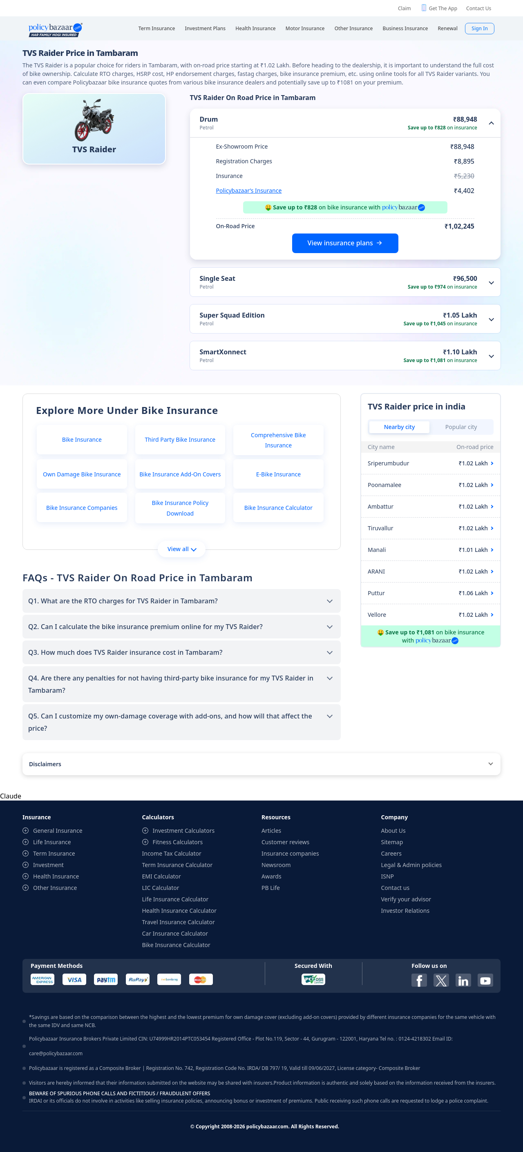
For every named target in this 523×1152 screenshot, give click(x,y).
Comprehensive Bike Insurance (278, 440)
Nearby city (399, 427)
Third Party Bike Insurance (180, 439)
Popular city (461, 427)
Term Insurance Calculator (177, 865)
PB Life (271, 888)
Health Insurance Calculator (179, 910)
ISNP (387, 876)
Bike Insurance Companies (81, 508)
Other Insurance (55, 888)
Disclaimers (45, 764)
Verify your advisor (406, 899)
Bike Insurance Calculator (278, 508)
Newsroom (276, 865)
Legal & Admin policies (411, 865)
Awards (272, 876)
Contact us (395, 888)
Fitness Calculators (178, 842)
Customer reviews (285, 842)
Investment (48, 865)
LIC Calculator (160, 888)
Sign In (480, 28)
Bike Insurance (82, 439)
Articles (271, 830)
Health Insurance (56, 876)
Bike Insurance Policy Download (180, 508)
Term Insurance (54, 853)
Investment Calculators (184, 830)
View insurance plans (340, 242)
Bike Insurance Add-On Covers (180, 474)
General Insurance (58, 830)
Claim (404, 8)
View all (182, 549)
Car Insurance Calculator (175, 933)
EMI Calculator (161, 876)
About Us (393, 830)
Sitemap (392, 842)
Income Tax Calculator (171, 853)
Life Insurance (52, 842)
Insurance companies (290, 853)
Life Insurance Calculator (175, 899)
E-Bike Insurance (278, 474)
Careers (391, 853)
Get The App (443, 8)
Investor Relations (405, 910)
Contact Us (478, 8)
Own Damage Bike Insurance (82, 474)
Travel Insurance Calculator (178, 922)
